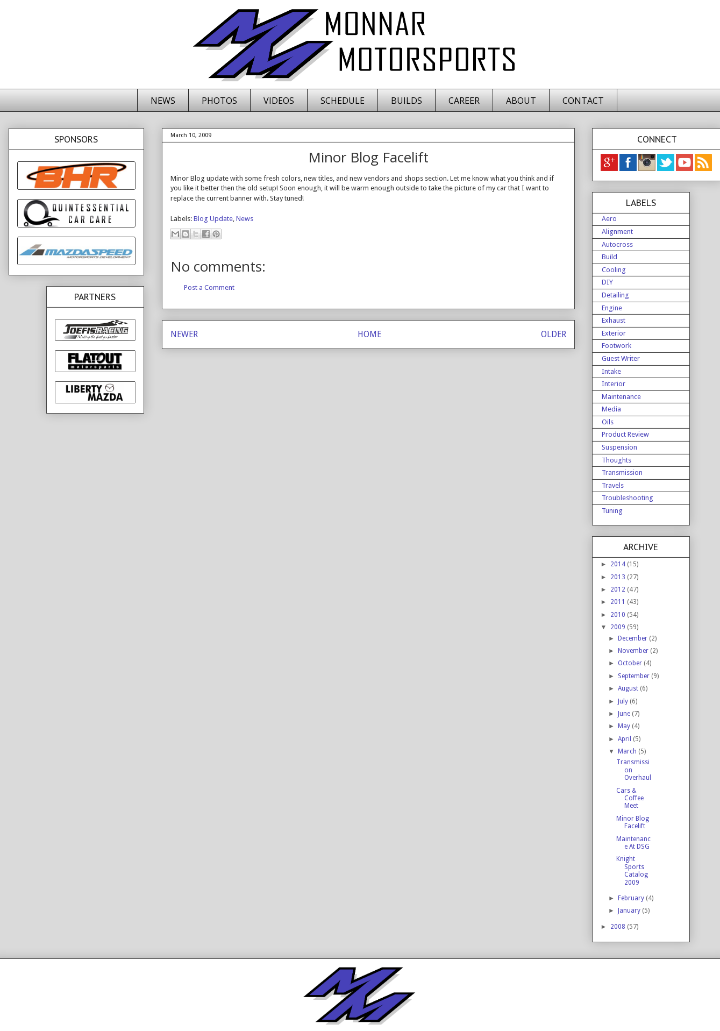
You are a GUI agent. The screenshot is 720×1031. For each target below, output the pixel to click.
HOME (369, 334)
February (632, 898)
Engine (612, 308)
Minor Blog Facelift (632, 822)
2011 (618, 602)
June (625, 713)
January (630, 910)
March (628, 751)
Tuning (612, 511)
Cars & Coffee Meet (630, 798)
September (634, 676)
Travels (613, 485)
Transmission (622, 472)
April (625, 739)
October (631, 663)
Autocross (617, 244)
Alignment (617, 231)
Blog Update (213, 219)
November (634, 651)
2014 (618, 564)
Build (609, 257)
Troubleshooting (627, 498)
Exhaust (613, 320)
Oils (608, 422)
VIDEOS (278, 100)
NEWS (163, 100)
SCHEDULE (342, 100)
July (624, 701)
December (633, 638)
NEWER (184, 334)
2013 (618, 577)
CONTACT (583, 100)
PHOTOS (219, 100)
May (625, 726)
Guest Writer (621, 358)
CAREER (464, 100)
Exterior (614, 333)
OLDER (553, 334)
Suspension (619, 447)
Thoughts (616, 460)
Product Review (625, 434)
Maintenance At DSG (633, 842)
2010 (618, 614)
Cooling (614, 270)
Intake (611, 371)
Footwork (616, 346)
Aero (609, 219)
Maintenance (621, 397)
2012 (618, 589)
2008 (618, 926)
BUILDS (406, 100)
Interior (613, 384)
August (629, 688)
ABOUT (521, 100)
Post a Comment (209, 287)
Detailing (615, 295)
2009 (618, 627)
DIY (607, 282)
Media (611, 409)
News (244, 219)
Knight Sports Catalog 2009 (632, 870)
